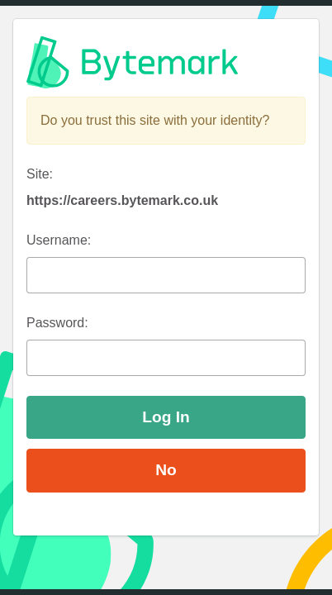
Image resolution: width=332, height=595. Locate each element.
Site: (39, 174)
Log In (166, 417)
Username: (58, 240)
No (166, 469)
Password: (57, 323)
